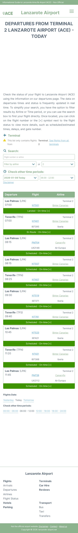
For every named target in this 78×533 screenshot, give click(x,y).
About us (63, 526)
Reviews (44, 489)
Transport (45, 502)
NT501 (35, 205)
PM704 (35, 242)
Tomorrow (28, 400)
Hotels (7, 502)
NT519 (35, 295)
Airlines (7, 494)
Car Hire (44, 485)
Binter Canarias (60, 205)
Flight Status (10, 498)
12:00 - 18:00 (43, 411)
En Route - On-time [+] (38, 232)
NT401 (35, 221)
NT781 (35, 316)
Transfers (44, 516)
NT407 (35, 279)
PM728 (35, 375)
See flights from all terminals (59, 142)
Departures (10, 489)
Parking (8, 507)
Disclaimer (43, 526)
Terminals (45, 481)
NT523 (35, 332)
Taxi (41, 511)
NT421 (35, 354)
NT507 (35, 263)
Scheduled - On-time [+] (38, 253)
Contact (53, 526)
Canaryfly (60, 242)
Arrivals (7, 485)
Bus (41, 507)
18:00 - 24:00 (59, 411)
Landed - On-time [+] (38, 210)
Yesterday (8, 400)
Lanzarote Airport (40, 12)
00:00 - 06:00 (10, 411)
